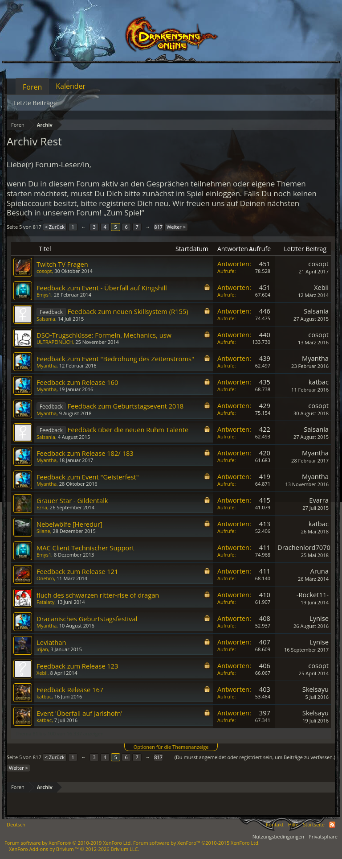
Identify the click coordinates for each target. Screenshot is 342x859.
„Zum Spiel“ (123, 212)
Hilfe (293, 824)
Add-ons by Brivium (74, 849)
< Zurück (55, 226)
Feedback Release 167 (70, 689)
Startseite (314, 824)
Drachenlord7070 (303, 547)
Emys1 (44, 294)
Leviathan (51, 642)
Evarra (319, 500)
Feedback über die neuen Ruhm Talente (128, 429)
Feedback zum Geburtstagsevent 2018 (126, 405)
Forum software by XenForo (68, 842)
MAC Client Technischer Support (85, 547)
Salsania (46, 318)
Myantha (47, 365)
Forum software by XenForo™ (196, 842)
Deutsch (16, 824)
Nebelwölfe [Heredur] (69, 524)
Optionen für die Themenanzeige (171, 746)
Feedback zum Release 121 (77, 571)
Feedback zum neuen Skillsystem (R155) (128, 311)
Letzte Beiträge (35, 103)
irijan (42, 649)
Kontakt (275, 824)
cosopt (44, 271)
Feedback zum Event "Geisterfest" (88, 476)
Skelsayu (315, 689)
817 (158, 226)
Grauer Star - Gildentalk (72, 500)
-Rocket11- (313, 594)
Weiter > (176, 226)
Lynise (319, 618)
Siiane (43, 531)
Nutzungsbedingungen (278, 836)
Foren (32, 87)
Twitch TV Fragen (62, 264)
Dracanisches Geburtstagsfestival (87, 618)
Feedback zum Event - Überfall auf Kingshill (102, 287)
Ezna (42, 507)
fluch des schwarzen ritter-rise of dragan (98, 595)
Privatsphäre (323, 836)
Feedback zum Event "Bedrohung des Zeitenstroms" (115, 358)
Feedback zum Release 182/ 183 (85, 453)
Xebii (321, 287)
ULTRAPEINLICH (55, 342)
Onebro (45, 578)
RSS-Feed (332, 825)
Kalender (71, 86)
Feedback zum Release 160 (77, 382)
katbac (319, 381)
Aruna (319, 570)
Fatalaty (45, 602)
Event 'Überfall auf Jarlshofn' (79, 713)
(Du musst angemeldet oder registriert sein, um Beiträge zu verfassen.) (255, 757)
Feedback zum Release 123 (77, 665)
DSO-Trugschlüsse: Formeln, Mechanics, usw (104, 334)
